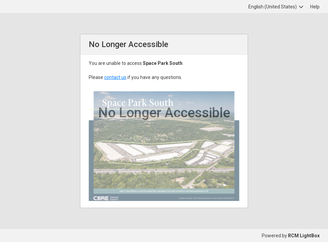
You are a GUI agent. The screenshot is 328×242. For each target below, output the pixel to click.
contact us (115, 77)
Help (315, 6)
